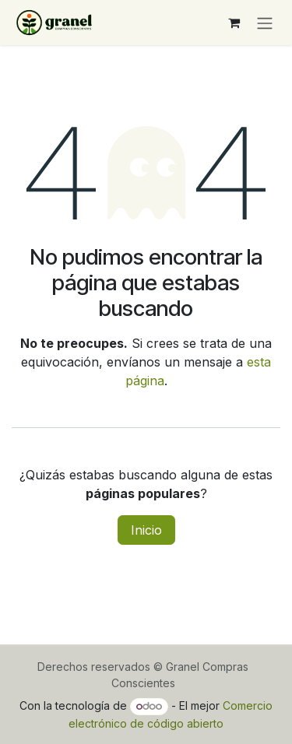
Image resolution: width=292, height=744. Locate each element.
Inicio (146, 530)
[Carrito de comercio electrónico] (233, 22)
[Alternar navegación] (264, 22)
